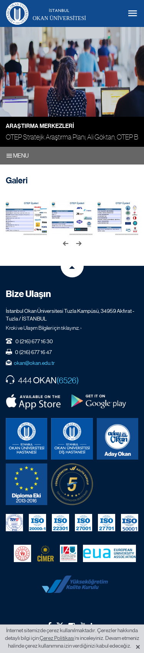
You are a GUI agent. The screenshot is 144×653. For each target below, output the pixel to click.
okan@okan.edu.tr (34, 363)
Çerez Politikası (57, 638)
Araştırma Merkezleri (40, 126)
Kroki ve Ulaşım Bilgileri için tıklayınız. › (44, 328)
